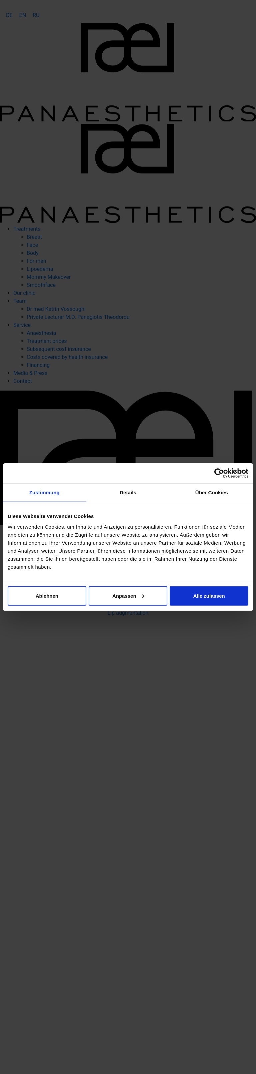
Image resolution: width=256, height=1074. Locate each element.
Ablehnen (47, 595)
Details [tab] (128, 492)
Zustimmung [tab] (44, 492)
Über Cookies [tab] (211, 492)
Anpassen (128, 595)
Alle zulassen (209, 595)
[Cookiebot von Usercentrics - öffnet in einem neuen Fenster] (219, 473)
